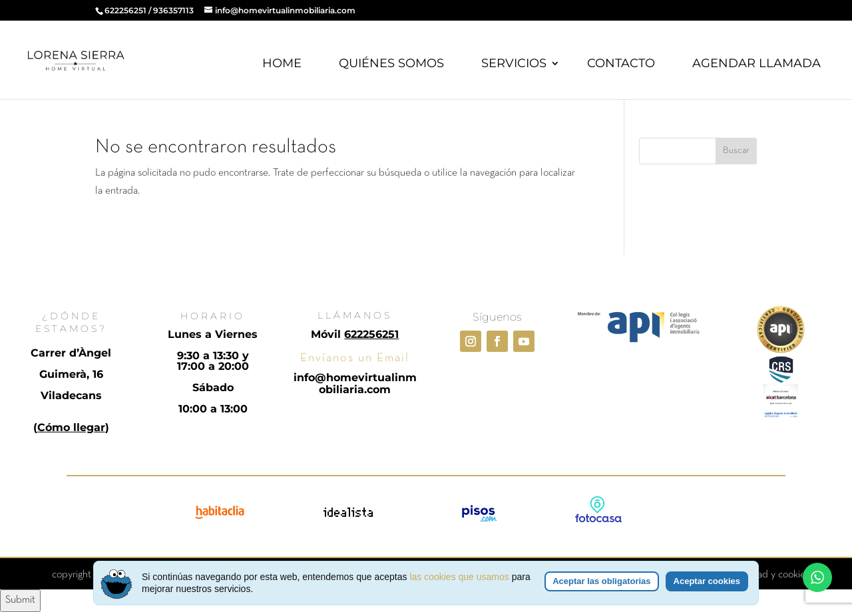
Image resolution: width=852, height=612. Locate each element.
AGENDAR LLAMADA (756, 63)
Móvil (355, 334)
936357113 (173, 10)
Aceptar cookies (707, 581)
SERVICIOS (513, 63)
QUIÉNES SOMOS (391, 63)
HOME (282, 63)
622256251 (125, 10)
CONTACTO (621, 63)
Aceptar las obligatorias (601, 581)
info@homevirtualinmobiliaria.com (355, 383)
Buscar (736, 150)
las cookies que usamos (459, 576)
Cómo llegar (71, 427)
